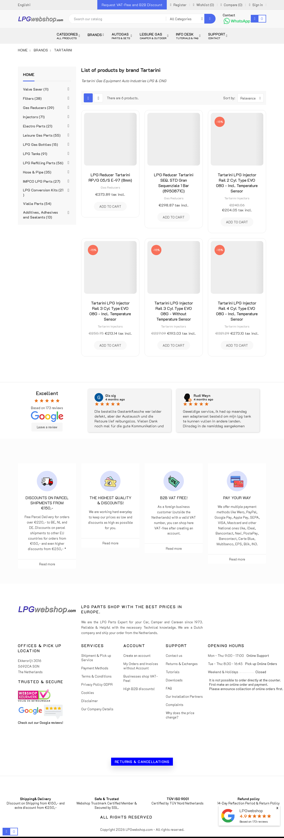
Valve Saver (36, 89)
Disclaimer (89, 701)
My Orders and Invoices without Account (140, 665)
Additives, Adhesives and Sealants (40, 215)
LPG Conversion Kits (43, 192)
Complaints (174, 704)
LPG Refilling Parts (43, 162)
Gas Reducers (38, 107)
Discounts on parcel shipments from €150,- (47, 502)
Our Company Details (97, 709)
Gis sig (110, 395)
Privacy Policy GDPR (97, 684)
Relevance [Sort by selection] (251, 98)
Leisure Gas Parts (42, 135)
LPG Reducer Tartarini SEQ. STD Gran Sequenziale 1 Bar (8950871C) (173, 182)
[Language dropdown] (24, 5)
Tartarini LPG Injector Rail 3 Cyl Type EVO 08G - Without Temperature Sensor (173, 311)
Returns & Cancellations (142, 761)
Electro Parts (37, 126)
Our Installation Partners (184, 696)
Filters (32, 98)
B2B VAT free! (173, 497)
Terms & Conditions (96, 676)
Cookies (87, 692)
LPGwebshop (251, 810)
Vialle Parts (37, 203)
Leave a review (47, 427)
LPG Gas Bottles (40, 144)
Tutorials (173, 672)
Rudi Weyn (202, 395)
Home (28, 74)
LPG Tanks (35, 153)
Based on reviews (254, 821)
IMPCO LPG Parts (41, 181)
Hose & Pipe (37, 172)
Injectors (34, 116)
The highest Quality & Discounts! (110, 500)
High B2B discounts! (139, 689)
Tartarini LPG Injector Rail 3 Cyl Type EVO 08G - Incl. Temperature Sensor (110, 311)
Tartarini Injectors (236, 198)
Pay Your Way (237, 497)
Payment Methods (94, 668)
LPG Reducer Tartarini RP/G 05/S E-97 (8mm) (110, 177)
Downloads (174, 680)
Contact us (174, 655)
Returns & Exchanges (182, 663)
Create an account (136, 655)
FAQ (169, 688)
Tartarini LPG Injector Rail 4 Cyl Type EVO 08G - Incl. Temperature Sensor (237, 311)
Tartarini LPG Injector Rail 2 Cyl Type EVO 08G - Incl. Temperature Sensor (237, 182)
